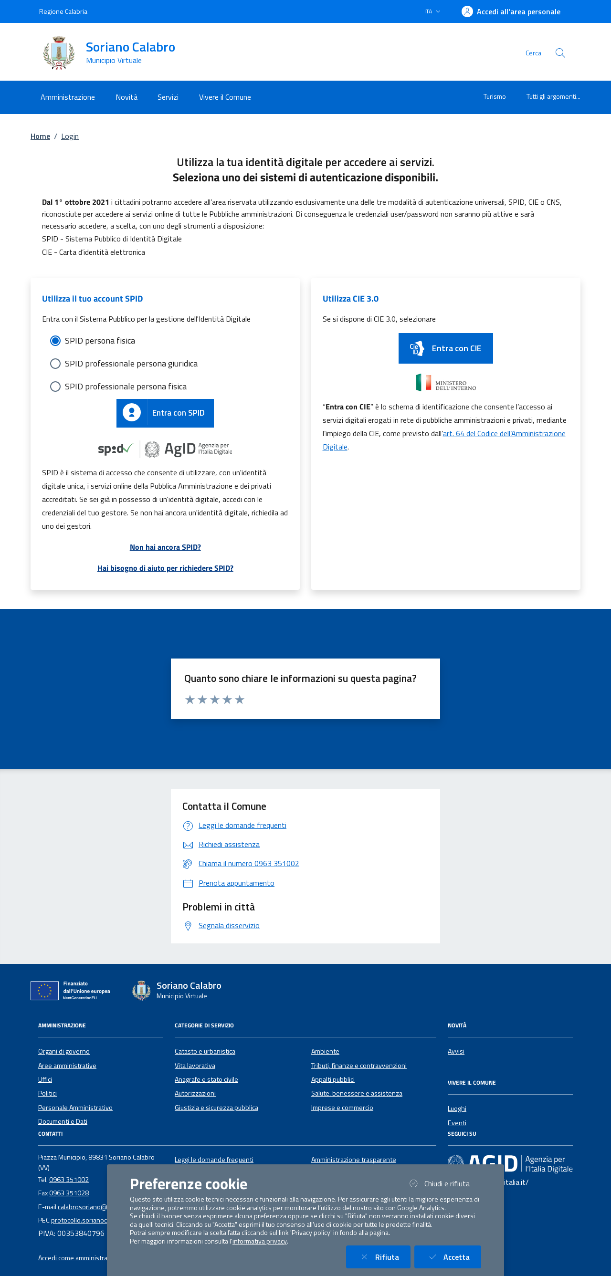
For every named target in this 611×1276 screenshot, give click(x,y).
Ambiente (325, 1051)
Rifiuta (384, 1257)
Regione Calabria (63, 11)
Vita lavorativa (195, 1065)
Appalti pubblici (333, 1079)
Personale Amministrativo (75, 1107)
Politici (47, 1093)
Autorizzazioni (195, 1093)
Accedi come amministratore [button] (79, 1258)
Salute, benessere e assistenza (356, 1093)
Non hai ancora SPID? (165, 547)
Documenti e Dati (62, 1121)
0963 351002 (69, 1179)
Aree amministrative (67, 1065)
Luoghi (457, 1108)
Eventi (457, 1123)
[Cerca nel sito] (560, 53)
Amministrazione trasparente (353, 1159)
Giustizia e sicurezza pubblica (216, 1107)
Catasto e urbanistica (205, 1051)
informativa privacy (259, 1241)
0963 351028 (69, 1193)
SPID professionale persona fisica (126, 386)
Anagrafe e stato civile (206, 1079)
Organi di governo (64, 1051)
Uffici (45, 1079)
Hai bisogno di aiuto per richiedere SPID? (165, 568)
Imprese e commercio (342, 1107)
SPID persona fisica (100, 340)
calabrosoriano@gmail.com (97, 1207)
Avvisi (456, 1051)
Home (40, 136)
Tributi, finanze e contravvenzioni (359, 1065)
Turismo (495, 96)
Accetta (453, 1257)
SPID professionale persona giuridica (131, 363)
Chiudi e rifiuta (444, 1183)
